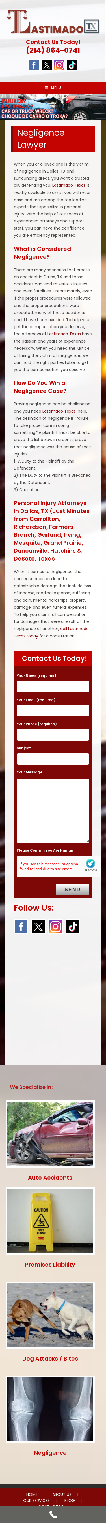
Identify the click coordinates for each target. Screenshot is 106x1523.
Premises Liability (50, 1265)
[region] (53, 107)
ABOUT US (62, 1494)
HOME (32, 1494)
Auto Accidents (50, 1178)
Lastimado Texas (69, 185)
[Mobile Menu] (53, 88)
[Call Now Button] (53, 1514)
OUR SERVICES (36, 1500)
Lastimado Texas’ (59, 411)
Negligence (50, 1453)
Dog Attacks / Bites (50, 1359)
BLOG (69, 1500)
